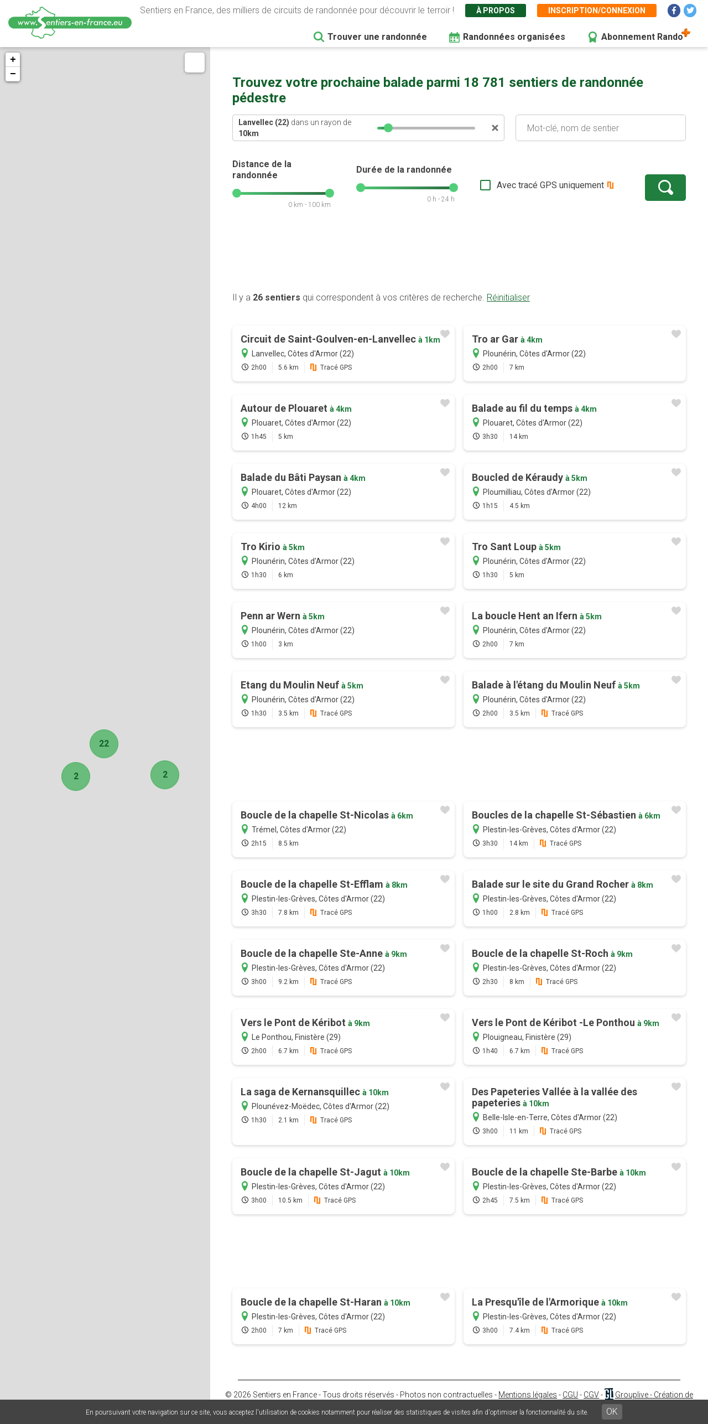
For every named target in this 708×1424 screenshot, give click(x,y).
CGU (570, 1394)
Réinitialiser (508, 297)
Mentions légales (527, 1394)
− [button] (13, 74)
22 (104, 743)
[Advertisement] (459, 256)
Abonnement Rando (642, 37)
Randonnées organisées (514, 37)
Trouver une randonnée (377, 37)
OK (612, 1411)
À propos (495, 10)
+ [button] (13, 59)
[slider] (388, 127)
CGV (591, 1394)
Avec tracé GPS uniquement (550, 185)
